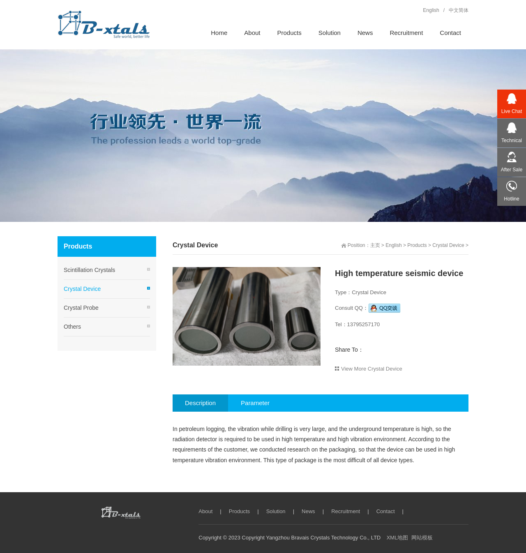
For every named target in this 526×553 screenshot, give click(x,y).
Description (200, 402)
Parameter (255, 402)
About (205, 511)
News (308, 511)
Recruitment (345, 511)
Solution (276, 511)
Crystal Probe (81, 307)
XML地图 (397, 538)
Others (72, 326)
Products (417, 245)
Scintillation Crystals (89, 270)
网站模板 (422, 538)
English (393, 245)
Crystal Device (448, 245)
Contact (385, 511)
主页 (375, 245)
